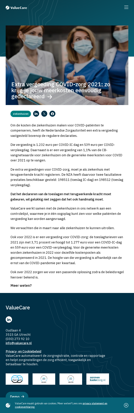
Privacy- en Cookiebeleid (23, 351)
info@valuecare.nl (19, 343)
